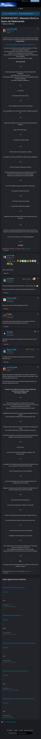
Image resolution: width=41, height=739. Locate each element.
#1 (38, 28)
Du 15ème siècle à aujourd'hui (26, 13)
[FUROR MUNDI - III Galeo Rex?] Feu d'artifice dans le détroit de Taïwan (19, 643)
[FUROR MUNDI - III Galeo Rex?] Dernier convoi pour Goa (16, 671)
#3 (38, 278)
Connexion (25, 1)
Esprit (9, 332)
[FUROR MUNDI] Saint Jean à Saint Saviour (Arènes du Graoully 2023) (18, 698)
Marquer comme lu (28, 730)
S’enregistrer (35, 1)
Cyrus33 (10, 256)
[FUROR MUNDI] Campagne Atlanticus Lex (12, 615)
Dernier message (6, 606)
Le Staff (21, 730)
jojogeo (9, 279)
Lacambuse (11, 29)
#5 (38, 314)
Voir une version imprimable (9, 722)
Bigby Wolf (11, 350)
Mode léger (9, 730)
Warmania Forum (13, 13)
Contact (16, 730)
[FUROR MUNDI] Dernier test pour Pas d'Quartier (14, 587)
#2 (38, 263)
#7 (38, 349)
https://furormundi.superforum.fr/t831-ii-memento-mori (20, 44)
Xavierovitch (13, 606)
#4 (38, 297)
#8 (38, 367)
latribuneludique (14, 689)
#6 (38, 331)
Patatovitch (11, 298)
